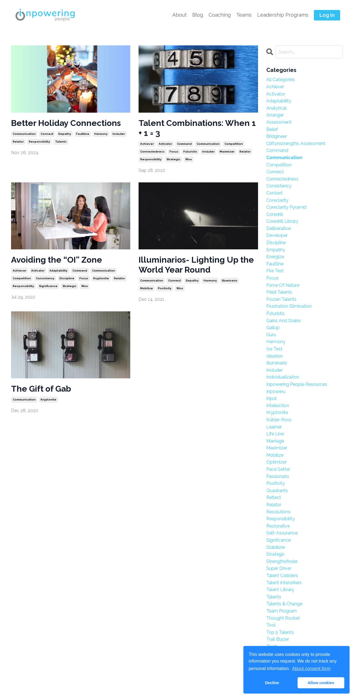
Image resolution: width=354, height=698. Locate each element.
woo (188, 159)
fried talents (279, 292)
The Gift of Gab (41, 389)
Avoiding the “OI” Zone (56, 260)
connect (47, 133)
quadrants (277, 490)
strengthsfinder (282, 561)
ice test (274, 348)
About (179, 15)
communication (24, 133)
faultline (82, 133)
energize (275, 256)
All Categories (280, 79)
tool (270, 625)
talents (61, 141)
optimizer (276, 462)
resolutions (278, 512)
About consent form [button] (311, 668)
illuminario (229, 280)
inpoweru (275, 391)
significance (48, 286)
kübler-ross (278, 419)
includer (119, 133)
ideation (274, 356)
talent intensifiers (284, 582)
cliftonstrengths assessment (296, 143)
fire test (275, 270)
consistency (45, 278)
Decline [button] (272, 683)
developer (277, 235)
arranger (275, 115)
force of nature (282, 285)
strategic (173, 159)
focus (174, 151)
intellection (277, 405)
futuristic (190, 151)
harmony (101, 133)
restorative (278, 526)
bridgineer (276, 136)
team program (281, 611)
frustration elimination (289, 306)
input (271, 398)
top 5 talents (280, 632)
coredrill (274, 214)
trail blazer (277, 639)
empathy (64, 133)
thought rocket (283, 618)
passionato (277, 476)
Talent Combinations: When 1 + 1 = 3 (197, 128)
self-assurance (282, 533)
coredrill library (282, 221)
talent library (280, 589)
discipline (66, 278)
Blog (197, 15)
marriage (275, 441)
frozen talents (281, 299)
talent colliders (282, 575)
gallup (273, 327)
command (184, 143)
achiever (147, 143)
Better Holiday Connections (66, 123)
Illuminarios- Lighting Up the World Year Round (196, 265)
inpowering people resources (296, 384)
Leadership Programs (282, 15)
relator (18, 141)
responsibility (39, 141)
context (274, 193)
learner (274, 427)
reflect (273, 497)
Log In (327, 15)
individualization (282, 377)
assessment (278, 122)
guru (271, 334)
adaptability (58, 270)
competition (234, 143)
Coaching (220, 15)
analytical (276, 108)
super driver (278, 568)
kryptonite (101, 278)
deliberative (278, 228)
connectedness (152, 151)
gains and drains (283, 320)
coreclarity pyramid (286, 207)
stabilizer (275, 547)
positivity (164, 288)
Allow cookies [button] (321, 683)
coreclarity (277, 200)
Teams (244, 15)
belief (272, 129)
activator (165, 143)
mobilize (146, 288)
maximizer (227, 151)
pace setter (278, 469)
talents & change (284, 603)
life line (275, 433)
